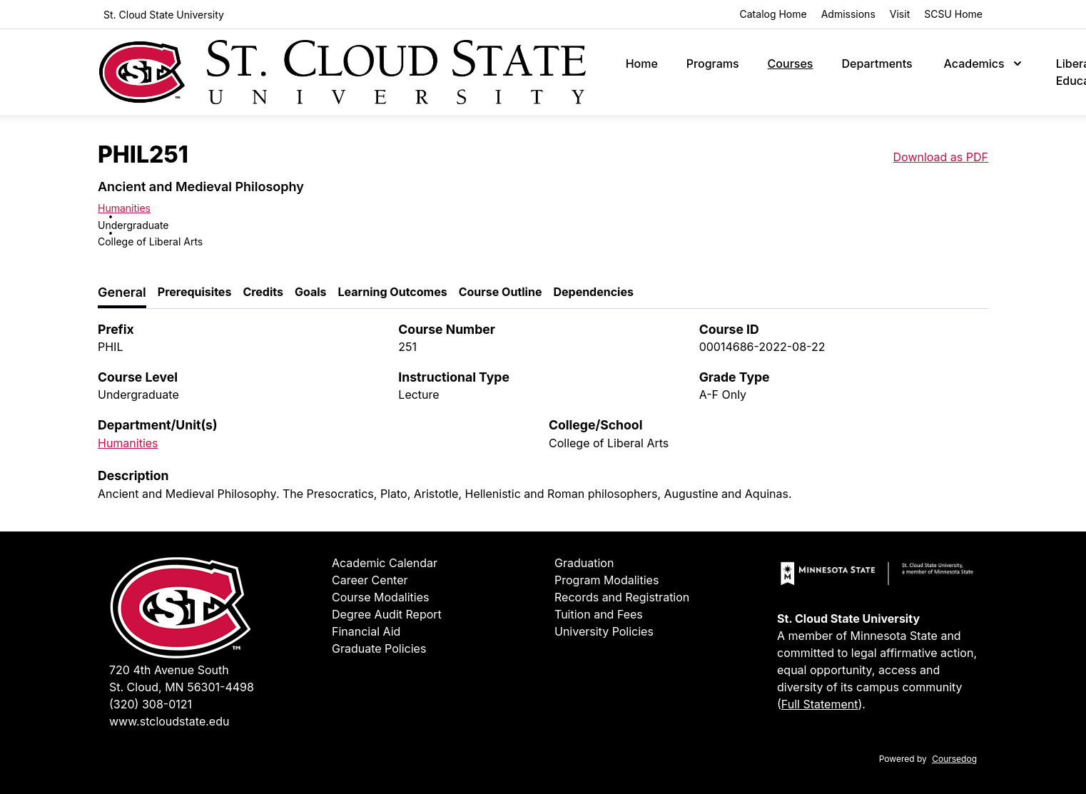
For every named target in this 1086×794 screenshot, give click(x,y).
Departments (876, 63)
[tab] (122, 292)
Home (642, 63)
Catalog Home (773, 14)
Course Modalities (381, 597)
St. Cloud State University (163, 15)
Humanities (124, 208)
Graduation (584, 563)
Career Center (370, 580)
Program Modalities (606, 580)
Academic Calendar (384, 563)
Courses (790, 63)
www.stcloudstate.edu (169, 721)
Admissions (848, 14)
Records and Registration (621, 597)
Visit (900, 14)
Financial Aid (366, 631)
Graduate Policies (379, 648)
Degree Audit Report (387, 614)
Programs (712, 63)
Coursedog (954, 758)
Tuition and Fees (598, 614)
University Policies (604, 631)
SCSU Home (953, 14)
